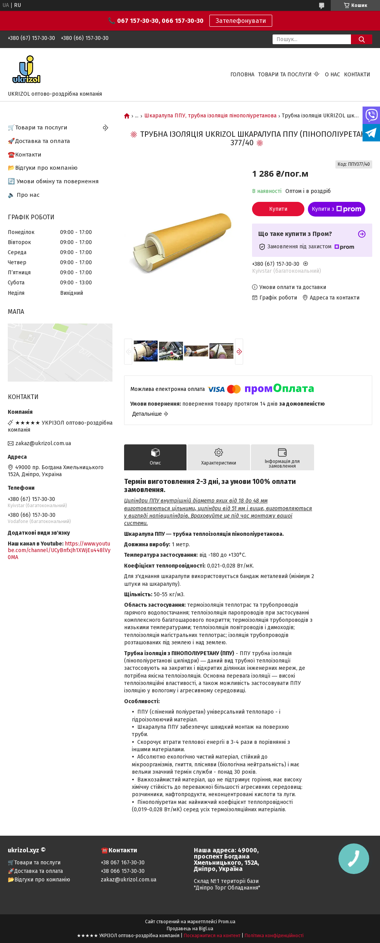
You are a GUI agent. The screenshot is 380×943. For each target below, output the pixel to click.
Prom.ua (226, 921)
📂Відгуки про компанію (43, 167)
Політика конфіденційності (274, 935)
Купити (278, 209)
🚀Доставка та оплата (39, 141)
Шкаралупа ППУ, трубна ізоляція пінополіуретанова (210, 116)
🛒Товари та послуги (37, 127)
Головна (242, 74)
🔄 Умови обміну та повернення (53, 181)
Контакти (357, 74)
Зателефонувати (241, 20)
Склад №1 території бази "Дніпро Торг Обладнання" (227, 884)
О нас (332, 74)
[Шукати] (361, 39)
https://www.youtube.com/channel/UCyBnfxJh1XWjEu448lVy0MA (59, 550)
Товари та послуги (285, 74)
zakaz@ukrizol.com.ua (43, 443)
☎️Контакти (24, 154)
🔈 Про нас (24, 194)
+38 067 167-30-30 (123, 862)
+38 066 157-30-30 (123, 871)
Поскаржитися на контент (212, 935)
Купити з (336, 209)
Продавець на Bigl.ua (190, 928)
